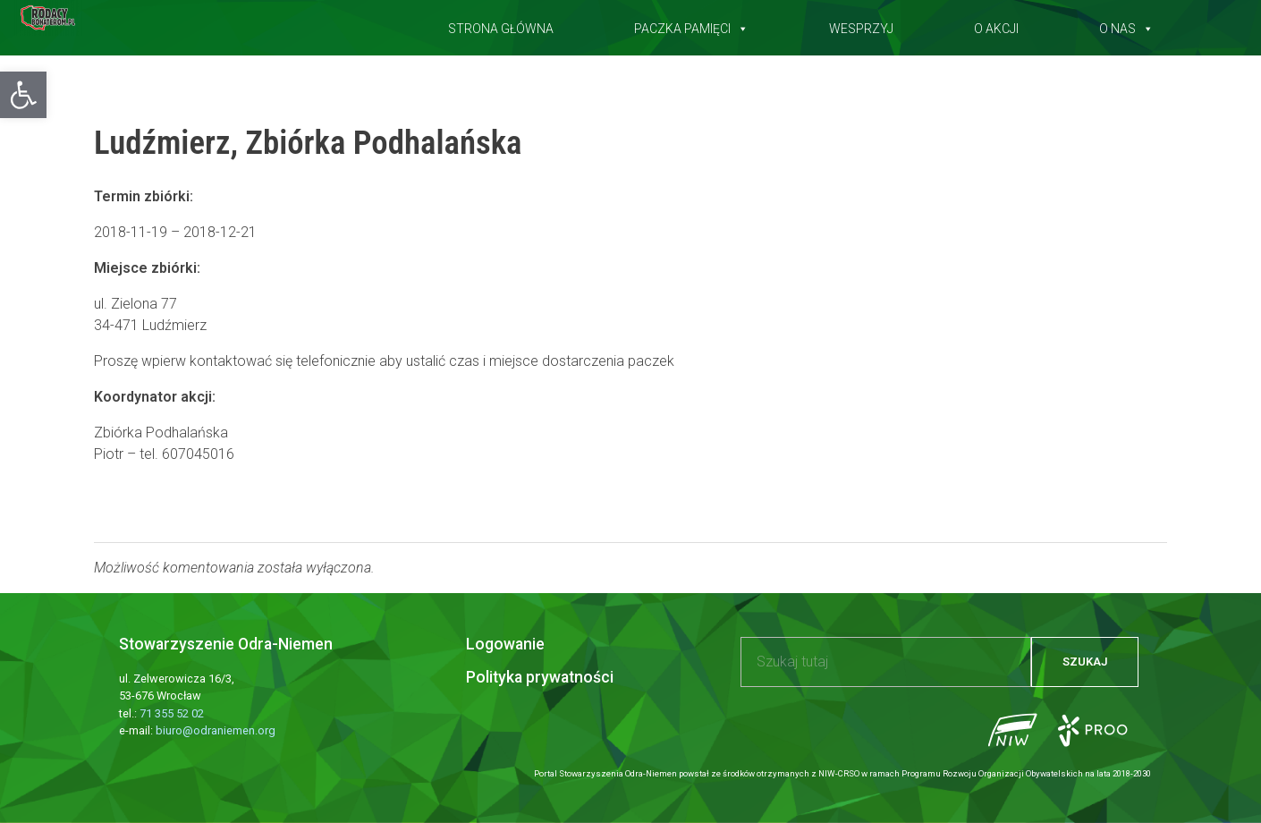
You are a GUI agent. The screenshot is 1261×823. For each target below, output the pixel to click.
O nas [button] (1126, 25)
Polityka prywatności (540, 677)
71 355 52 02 (172, 713)
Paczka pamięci (691, 25)
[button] (23, 95)
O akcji (996, 25)
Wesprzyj (861, 25)
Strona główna (501, 25)
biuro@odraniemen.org (215, 730)
